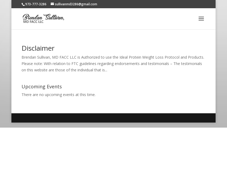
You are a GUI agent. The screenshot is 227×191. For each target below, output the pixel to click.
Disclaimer (38, 48)
